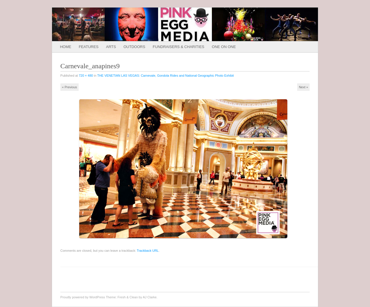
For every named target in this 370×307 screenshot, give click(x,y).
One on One (224, 47)
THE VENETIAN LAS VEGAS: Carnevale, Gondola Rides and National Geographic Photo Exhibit (165, 75)
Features (88, 47)
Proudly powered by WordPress (82, 297)
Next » (303, 87)
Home (65, 47)
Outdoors (134, 47)
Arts (111, 47)
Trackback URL (147, 250)
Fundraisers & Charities (178, 47)
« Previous (69, 87)
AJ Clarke (150, 297)
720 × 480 (86, 75)
